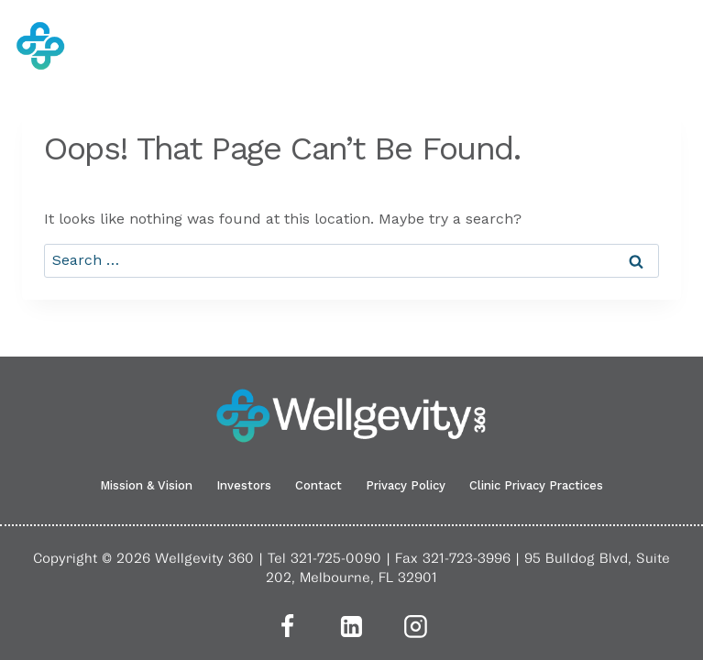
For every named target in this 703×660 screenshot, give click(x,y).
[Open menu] (676, 45)
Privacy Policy (405, 485)
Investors (243, 485)
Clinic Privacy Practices (536, 485)
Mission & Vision (146, 485)
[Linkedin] (352, 626)
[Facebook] (288, 626)
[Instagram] (416, 626)
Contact (318, 485)
